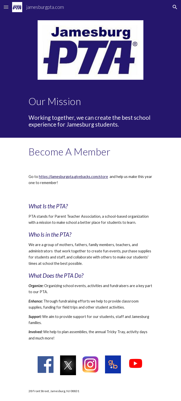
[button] (6, 7)
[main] (90, 101)
